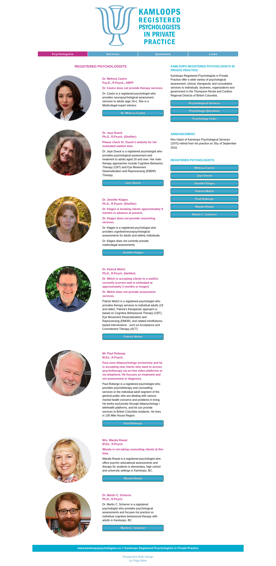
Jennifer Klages (133, 252)
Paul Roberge (133, 423)
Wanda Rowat (133, 478)
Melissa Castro (204, 167)
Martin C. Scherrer (133, 527)
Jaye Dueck (133, 182)
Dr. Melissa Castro (133, 112)
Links (213, 54)
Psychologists (63, 54)
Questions (163, 54)
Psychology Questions (204, 110)
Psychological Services (204, 103)
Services (113, 54)
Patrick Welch (133, 336)
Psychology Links (205, 118)
